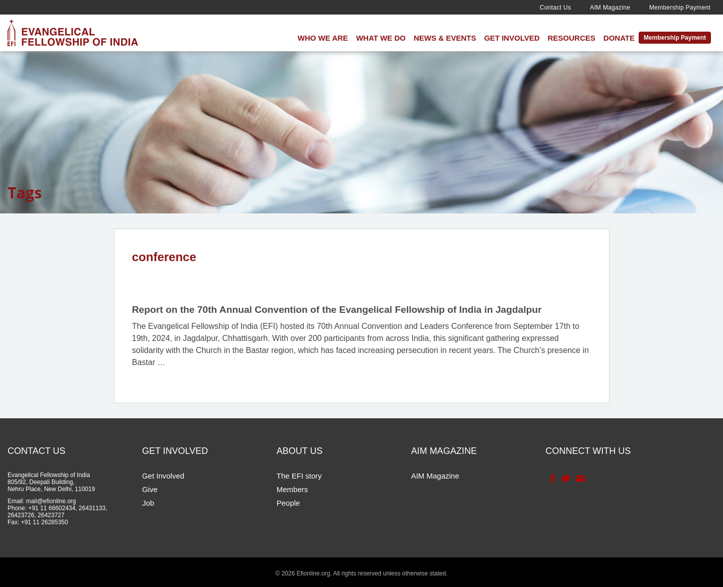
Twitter (565, 478)
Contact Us (555, 7)
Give (150, 489)
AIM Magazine (610, 7)
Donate (619, 38)
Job (148, 503)
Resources (571, 38)
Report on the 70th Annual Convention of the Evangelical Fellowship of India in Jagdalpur (337, 309)
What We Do (381, 38)
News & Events (445, 38)
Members (292, 489)
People (288, 503)
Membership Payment (679, 7)
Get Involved (512, 38)
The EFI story (299, 476)
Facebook (551, 478)
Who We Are (323, 38)
